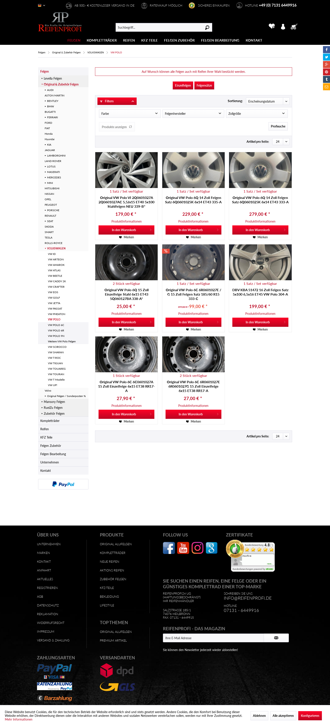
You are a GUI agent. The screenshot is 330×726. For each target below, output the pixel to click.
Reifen (44, 429)
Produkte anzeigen (117, 127)
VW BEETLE (55, 275)
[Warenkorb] (295, 26)
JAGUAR (50, 150)
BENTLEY (52, 101)
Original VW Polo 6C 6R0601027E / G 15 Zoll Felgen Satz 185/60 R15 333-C (193, 294)
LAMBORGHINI (56, 155)
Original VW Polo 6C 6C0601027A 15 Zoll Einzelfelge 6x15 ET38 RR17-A (126, 386)
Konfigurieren (310, 715)
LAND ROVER (53, 161)
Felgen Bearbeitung (53, 454)
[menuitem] (74, 40)
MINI (50, 183)
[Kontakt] (254, 40)
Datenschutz (48, 605)
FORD (48, 122)
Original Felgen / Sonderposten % (66, 396)
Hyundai (50, 139)
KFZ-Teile (107, 588)
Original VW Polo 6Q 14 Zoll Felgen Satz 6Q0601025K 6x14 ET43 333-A (260, 199)
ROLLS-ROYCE (53, 243)
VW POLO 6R (56, 330)
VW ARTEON (56, 259)
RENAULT (50, 215)
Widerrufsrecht (50, 623)
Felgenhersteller (175, 113)
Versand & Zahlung (53, 640)
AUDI (50, 90)
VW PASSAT (55, 308)
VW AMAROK (56, 264)
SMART (49, 232)
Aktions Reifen (112, 570)
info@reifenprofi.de (248, 598)
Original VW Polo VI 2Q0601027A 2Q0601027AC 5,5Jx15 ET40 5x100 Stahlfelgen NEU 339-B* (126, 201)
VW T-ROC (54, 357)
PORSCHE (53, 210)
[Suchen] (207, 27)
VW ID (52, 254)
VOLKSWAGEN (56, 248)
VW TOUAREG (57, 368)
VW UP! (52, 385)
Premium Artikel (113, 640)
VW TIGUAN (55, 363)
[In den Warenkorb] (126, 230)
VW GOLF (54, 297)
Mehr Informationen (18, 719)
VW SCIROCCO (57, 346)
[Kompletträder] (102, 40)
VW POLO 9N (56, 336)
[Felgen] (73, 40)
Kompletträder (50, 421)
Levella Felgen (53, 78)
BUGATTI (50, 111)
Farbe (105, 113)
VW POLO (54, 319)
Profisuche (278, 126)
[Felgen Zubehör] (179, 40)
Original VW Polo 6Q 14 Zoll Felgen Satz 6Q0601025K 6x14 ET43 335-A (193, 199)
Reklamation (47, 614)
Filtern (107, 101)
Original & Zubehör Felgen (61, 84)
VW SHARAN (56, 352)
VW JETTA (54, 303)
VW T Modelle (56, 379)
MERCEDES (54, 177)
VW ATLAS (54, 270)
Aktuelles (45, 579)
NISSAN (49, 193)
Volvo (48, 390)
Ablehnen (259, 715)
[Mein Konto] (283, 26)
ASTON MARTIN (54, 95)
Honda (49, 133)
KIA (49, 144)
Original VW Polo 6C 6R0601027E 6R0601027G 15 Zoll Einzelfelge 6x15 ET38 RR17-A (193, 386)
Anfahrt (44, 570)
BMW (50, 106)
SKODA (49, 226)
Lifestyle (107, 605)
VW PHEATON (56, 314)
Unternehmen (49, 462)
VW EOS (53, 292)
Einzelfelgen (183, 85)
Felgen (44, 71)
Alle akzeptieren (283, 715)
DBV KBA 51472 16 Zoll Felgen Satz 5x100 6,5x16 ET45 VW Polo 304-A (260, 292)
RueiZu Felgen (53, 407)
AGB (40, 596)
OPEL (48, 199)
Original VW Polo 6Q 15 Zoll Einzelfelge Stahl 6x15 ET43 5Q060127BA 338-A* (126, 294)
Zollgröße (234, 113)
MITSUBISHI (52, 188)
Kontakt (45, 470)
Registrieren (47, 588)
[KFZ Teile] (149, 40)
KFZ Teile (46, 437)
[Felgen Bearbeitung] (220, 40)
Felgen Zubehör (50, 445)
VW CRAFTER (56, 286)
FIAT (47, 128)
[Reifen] (129, 40)
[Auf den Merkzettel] (126, 237)
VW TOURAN (56, 374)
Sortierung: (235, 101)
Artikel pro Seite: (258, 141)
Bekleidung (109, 596)
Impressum (45, 631)
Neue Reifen (109, 561)
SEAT (50, 221)
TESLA (48, 237)
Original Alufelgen (116, 544)
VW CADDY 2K (57, 281)
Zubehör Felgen (54, 413)
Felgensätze (204, 85)
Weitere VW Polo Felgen (62, 341)
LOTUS (51, 166)
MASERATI (53, 172)
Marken (43, 553)
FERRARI (52, 117)
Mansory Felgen (54, 402)
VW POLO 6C (56, 325)
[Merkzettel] (271, 26)
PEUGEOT (51, 204)
